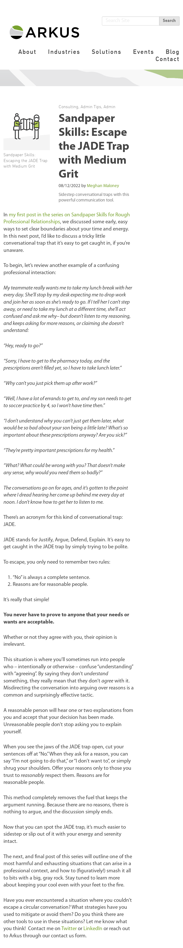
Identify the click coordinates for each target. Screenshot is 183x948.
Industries (64, 51)
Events (143, 51)
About (27, 51)
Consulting (68, 106)
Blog (173, 51)
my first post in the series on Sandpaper (52, 215)
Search (169, 21)
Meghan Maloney (103, 186)
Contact (167, 58)
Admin (109, 106)
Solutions (106, 51)
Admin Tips (91, 106)
